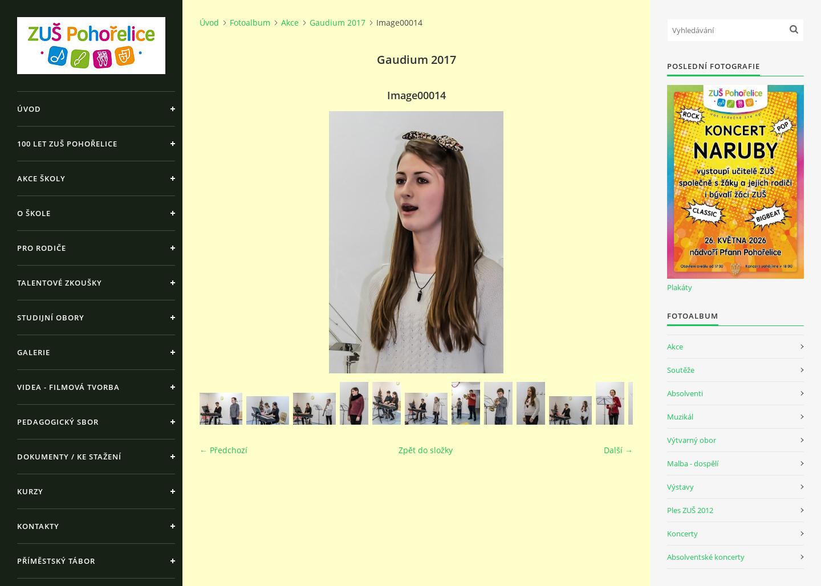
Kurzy (30, 491)
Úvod (29, 109)
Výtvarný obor (691, 440)
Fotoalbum (250, 22)
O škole (34, 213)
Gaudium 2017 (337, 22)
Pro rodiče (41, 248)
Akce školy (41, 178)
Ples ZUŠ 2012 (690, 510)
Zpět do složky (426, 450)
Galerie (33, 352)
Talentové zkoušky (59, 283)
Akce (290, 22)
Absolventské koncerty (706, 557)
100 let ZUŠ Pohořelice (67, 144)
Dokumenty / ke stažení (69, 456)
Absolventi (685, 393)
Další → (618, 450)
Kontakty (38, 526)
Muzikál (680, 417)
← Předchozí (223, 450)
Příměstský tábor (56, 561)
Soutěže (680, 370)
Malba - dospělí (692, 463)
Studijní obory (50, 317)
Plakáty (679, 287)
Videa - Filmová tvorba (68, 387)
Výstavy (680, 487)
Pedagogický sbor (58, 422)
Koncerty (682, 533)
